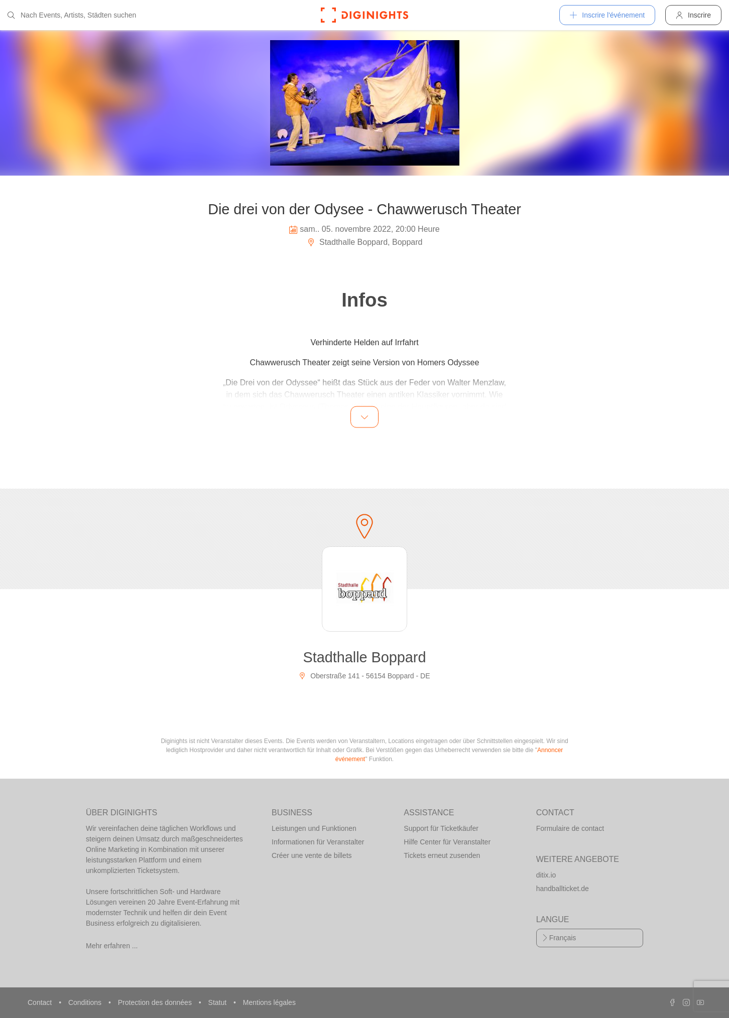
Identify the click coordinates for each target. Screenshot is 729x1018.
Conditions (85, 1002)
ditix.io (546, 875)
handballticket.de (562, 889)
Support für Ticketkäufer (441, 828)
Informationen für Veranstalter (318, 842)
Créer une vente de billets (312, 855)
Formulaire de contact (570, 828)
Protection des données (156, 1002)
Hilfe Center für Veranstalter (447, 842)
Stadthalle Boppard (364, 657)
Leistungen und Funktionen (314, 828)
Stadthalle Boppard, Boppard (365, 242)
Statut (218, 1002)
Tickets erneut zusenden (442, 855)
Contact (41, 1002)
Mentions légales (269, 1002)
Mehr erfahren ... (112, 946)
